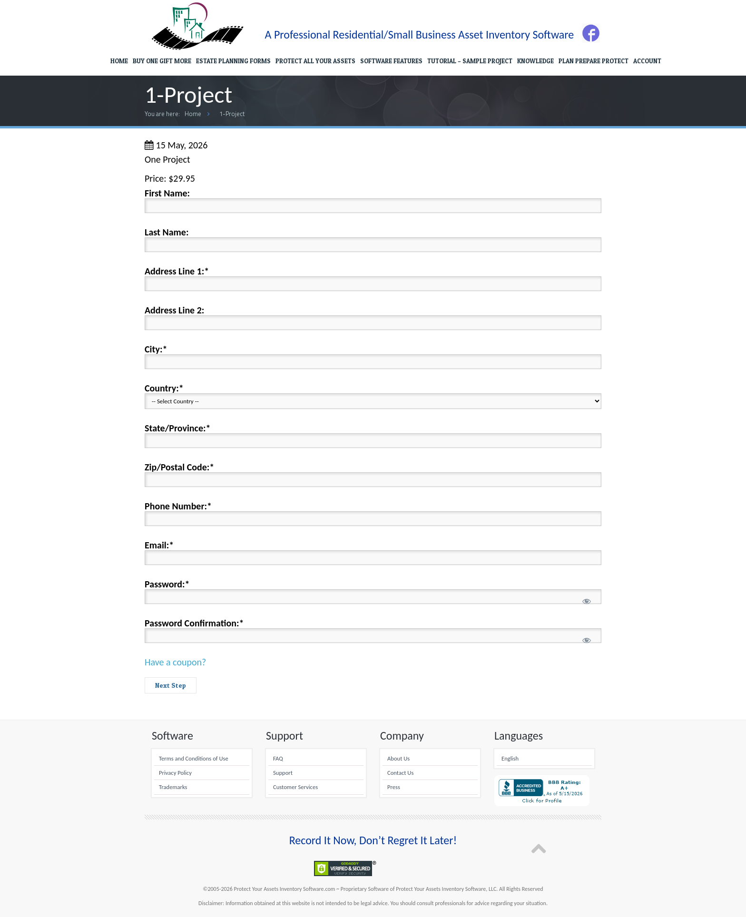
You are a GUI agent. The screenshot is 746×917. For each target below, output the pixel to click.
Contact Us (400, 772)
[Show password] (586, 601)
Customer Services (295, 786)
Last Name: (166, 232)
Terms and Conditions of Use (193, 758)
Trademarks (173, 786)
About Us (398, 758)
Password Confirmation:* (194, 623)
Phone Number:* (178, 506)
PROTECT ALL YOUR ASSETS (315, 61)
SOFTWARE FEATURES (391, 61)
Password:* (167, 584)
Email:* (159, 545)
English (510, 758)
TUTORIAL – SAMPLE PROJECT (469, 61)
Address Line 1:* (177, 271)
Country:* (164, 388)
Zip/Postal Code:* (179, 467)
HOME (119, 61)
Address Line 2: (174, 310)
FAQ (278, 758)
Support (283, 772)
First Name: (167, 193)
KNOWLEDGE (535, 61)
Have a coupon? (175, 662)
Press (393, 786)
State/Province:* (177, 428)
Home (193, 113)
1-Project (232, 113)
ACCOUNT (647, 61)
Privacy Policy (175, 772)
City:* (156, 349)
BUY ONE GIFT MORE (162, 61)
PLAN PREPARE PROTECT (593, 61)
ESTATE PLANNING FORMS (233, 61)
